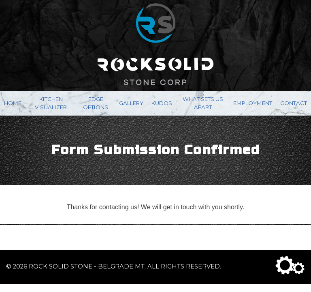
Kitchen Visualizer (51, 103)
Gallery (131, 103)
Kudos (161, 103)
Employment (252, 103)
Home (12, 103)
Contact (293, 103)
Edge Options (95, 103)
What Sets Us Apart (203, 103)
